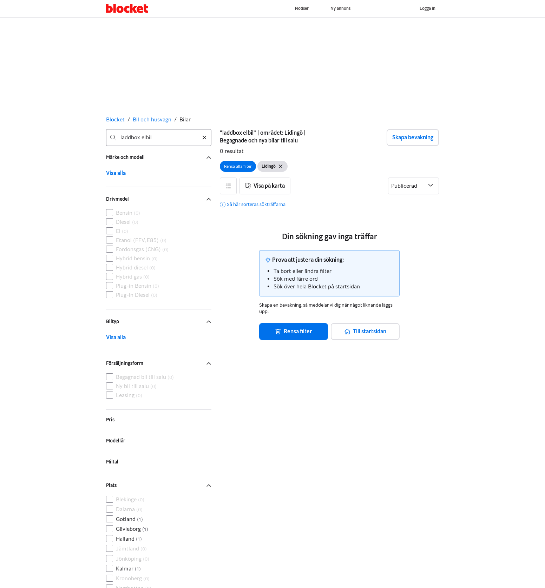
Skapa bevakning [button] (412, 137)
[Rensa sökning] (204, 137)
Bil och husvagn (152, 119)
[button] (228, 186)
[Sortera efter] (413, 186)
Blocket (115, 119)
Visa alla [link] (116, 173)
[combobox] (158, 137)
